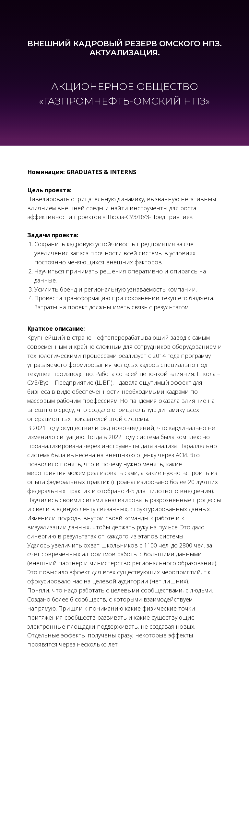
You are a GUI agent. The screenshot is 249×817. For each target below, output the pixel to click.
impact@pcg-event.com (124, 726)
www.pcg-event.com (125, 735)
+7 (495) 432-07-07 (125, 717)
